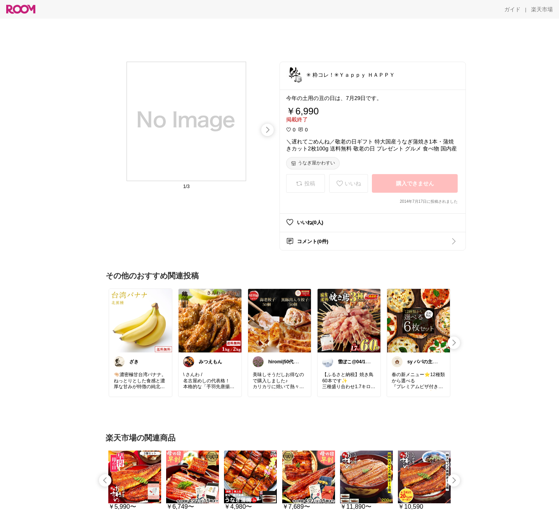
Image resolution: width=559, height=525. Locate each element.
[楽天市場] (542, 9)
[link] (140, 320)
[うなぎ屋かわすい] (313, 163)
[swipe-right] (267, 130)
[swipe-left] (105, 480)
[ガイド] (512, 9)
